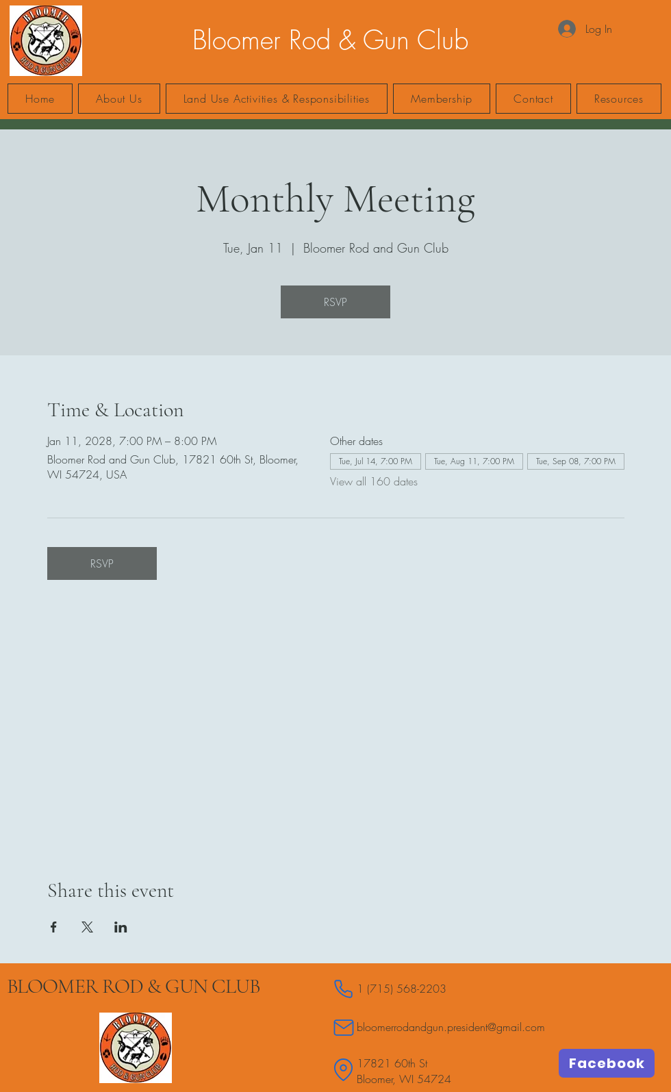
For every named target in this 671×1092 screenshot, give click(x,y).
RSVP (335, 301)
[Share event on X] (87, 927)
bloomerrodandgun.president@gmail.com (451, 1026)
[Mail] (343, 1027)
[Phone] (343, 989)
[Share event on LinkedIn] (120, 927)
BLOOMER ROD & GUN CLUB (133, 986)
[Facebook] (607, 1063)
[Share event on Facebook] (53, 927)
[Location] (343, 1069)
